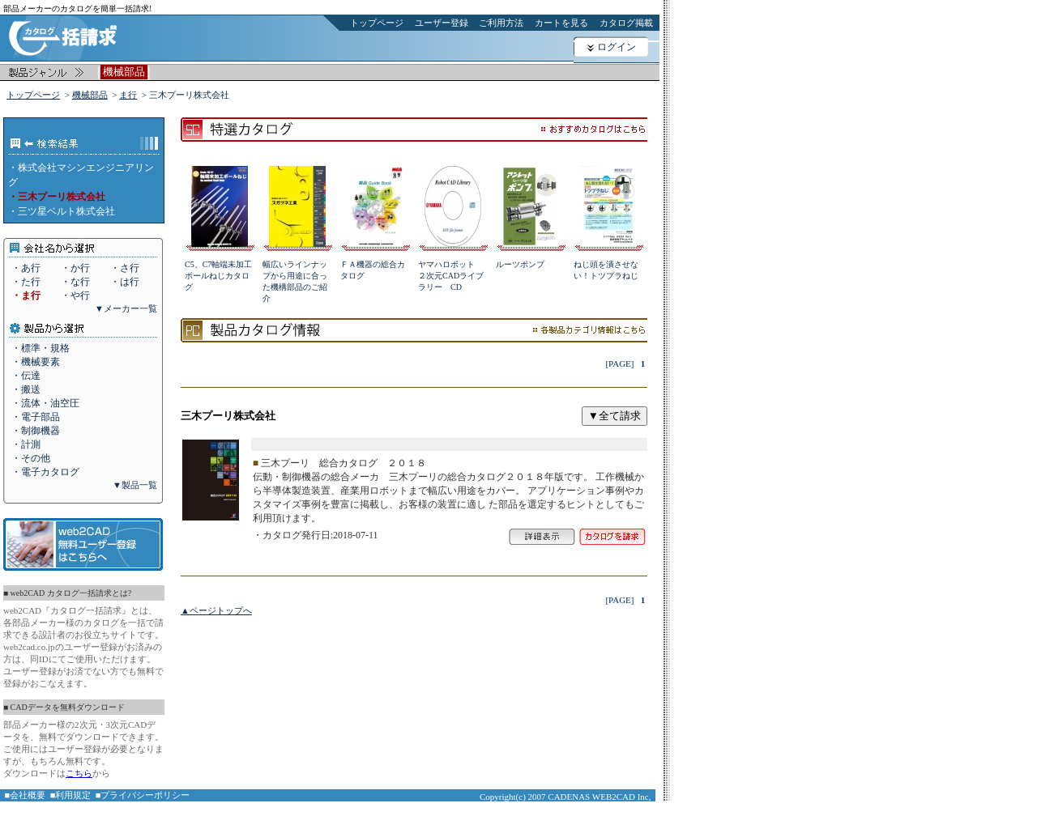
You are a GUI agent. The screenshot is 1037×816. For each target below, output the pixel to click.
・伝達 (26, 375)
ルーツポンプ (520, 264)
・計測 (26, 444)
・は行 (124, 281)
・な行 (75, 281)
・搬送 (26, 389)
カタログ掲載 (626, 23)
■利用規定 (71, 795)
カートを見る (561, 23)
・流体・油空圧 (45, 403)
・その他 (30, 458)
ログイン (616, 47)
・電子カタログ (45, 472)
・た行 (26, 281)
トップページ (376, 23)
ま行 (128, 95)
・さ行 (124, 268)
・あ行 (26, 268)
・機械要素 (35, 362)
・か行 (75, 268)
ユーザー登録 (441, 23)
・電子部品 (35, 417)
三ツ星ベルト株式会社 (66, 211)
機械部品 (90, 95)
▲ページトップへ (216, 610)
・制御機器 (35, 430)
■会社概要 (25, 795)
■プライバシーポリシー (143, 795)
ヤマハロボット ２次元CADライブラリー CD (451, 275)
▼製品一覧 (135, 485)
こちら (79, 773)
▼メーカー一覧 (126, 308)
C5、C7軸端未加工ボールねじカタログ (218, 275)
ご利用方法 (501, 23)
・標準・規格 (40, 348)
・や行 (75, 295)
